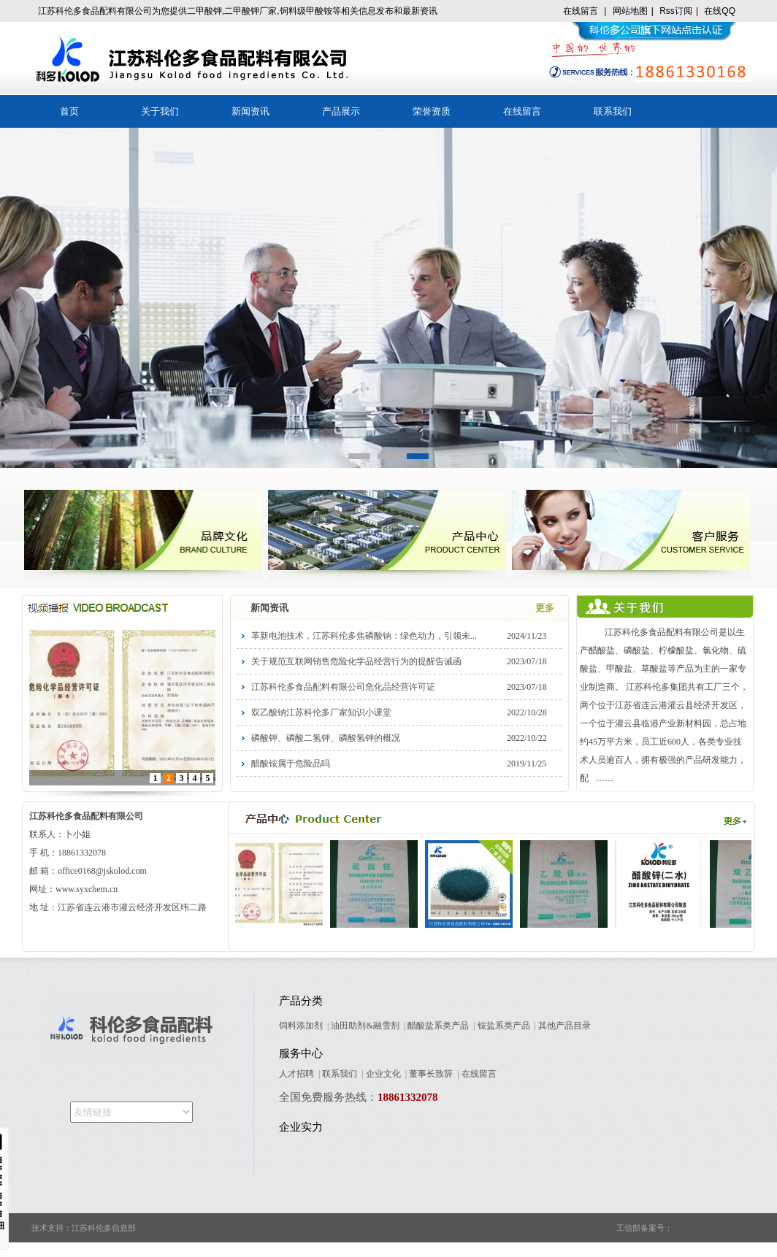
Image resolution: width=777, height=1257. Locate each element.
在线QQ (719, 11)
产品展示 (341, 111)
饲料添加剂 (301, 1025)
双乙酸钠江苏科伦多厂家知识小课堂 (321, 712)
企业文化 (383, 1074)
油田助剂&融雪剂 (365, 1025)
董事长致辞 (431, 1074)
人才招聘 (296, 1074)
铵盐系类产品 (504, 1025)
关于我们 (160, 111)
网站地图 (630, 11)
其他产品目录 (564, 1025)
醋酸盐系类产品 (438, 1025)
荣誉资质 (432, 111)
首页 (69, 111)
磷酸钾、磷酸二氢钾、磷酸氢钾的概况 (325, 738)
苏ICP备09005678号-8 (710, 1227)
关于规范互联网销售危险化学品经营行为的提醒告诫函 (356, 661)
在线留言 (580, 11)
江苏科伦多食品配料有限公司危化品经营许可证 (343, 687)
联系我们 (613, 111)
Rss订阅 (675, 11)
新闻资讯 (250, 111)
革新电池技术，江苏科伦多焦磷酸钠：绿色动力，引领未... (364, 636)
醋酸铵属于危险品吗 (290, 763)
